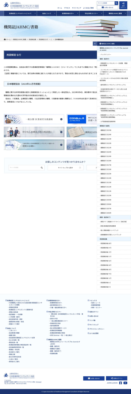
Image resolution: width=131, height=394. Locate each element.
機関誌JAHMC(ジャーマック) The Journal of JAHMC (114, 49)
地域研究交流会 (55, 323)
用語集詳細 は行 (106, 265)
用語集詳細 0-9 (106, 287)
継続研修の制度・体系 (16, 322)
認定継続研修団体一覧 (16, 347)
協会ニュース (95, 303)
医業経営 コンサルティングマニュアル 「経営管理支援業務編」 (113, 116)
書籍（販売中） (105, 59)
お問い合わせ (107, 7)
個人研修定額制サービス (58, 328)
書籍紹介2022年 (106, 143)
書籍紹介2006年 (106, 213)
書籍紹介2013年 (106, 182)
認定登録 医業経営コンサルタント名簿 (22, 338)
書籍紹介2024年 (106, 134)
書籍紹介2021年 (106, 148)
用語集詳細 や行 (106, 274)
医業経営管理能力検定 (57, 333)
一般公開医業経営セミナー (59, 321)
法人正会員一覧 (14, 340)
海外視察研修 (54, 326)
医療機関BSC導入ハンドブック (111, 235)
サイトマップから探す (65, 168)
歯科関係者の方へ (56, 305)
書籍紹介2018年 (106, 161)
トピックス (93, 300)
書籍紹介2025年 (106, 130)
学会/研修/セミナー (54, 312)
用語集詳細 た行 (106, 256)
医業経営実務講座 (56, 330)
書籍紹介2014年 (106, 178)
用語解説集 (32, 39)
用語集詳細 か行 (106, 248)
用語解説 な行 (43, 39)
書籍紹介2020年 (106, 152)
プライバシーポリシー (96, 329)
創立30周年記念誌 (15, 357)
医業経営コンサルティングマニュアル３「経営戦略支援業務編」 (113, 109)
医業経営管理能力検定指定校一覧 (20, 345)
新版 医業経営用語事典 (108, 226)
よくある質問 (93, 333)
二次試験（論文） (15, 317)
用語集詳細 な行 (106, 261)
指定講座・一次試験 (15, 314)
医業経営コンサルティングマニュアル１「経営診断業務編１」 (113, 96)
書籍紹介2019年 (106, 156)
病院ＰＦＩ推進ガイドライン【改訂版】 (114, 222)
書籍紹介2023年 (106, 139)
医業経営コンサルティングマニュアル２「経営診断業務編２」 (113, 103)
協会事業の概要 (14, 333)
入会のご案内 (13, 359)
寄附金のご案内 (14, 361)
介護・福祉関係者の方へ (58, 307)
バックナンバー (106, 54)
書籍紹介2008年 (106, 204)
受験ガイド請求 (14, 324)
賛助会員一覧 (13, 342)
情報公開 (12, 354)
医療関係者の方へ (56, 303)
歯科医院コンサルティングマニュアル (113, 85)
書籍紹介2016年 (106, 169)
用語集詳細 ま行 (106, 269)
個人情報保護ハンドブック (109, 230)
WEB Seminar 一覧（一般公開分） (61, 335)
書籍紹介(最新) (105, 126)
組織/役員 (12, 335)
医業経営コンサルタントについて (18, 300)
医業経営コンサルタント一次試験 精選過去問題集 (113, 64)
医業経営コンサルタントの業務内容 (21, 310)
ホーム (60, 8)
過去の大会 (54, 318)
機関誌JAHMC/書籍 (19, 39)
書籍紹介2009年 (106, 200)
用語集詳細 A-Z (106, 282)
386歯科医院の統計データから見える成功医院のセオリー (113, 90)
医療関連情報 (95, 305)
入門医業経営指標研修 (108, 121)
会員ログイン (93, 312)
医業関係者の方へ (54, 300)
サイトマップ (76, 8)
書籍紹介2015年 (106, 174)
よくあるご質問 (88, 8)
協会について (11, 328)
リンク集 (92, 320)
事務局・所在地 (14, 349)
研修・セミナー (96, 307)
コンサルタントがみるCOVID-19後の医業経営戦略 (114, 79)
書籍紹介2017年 (106, 165)
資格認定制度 (13, 307)
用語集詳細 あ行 (106, 243)
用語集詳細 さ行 (106, 252)
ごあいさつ (12, 330)
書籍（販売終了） (106, 217)
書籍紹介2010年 (106, 195)
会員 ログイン (123, 5)
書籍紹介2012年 (106, 187)
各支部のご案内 (14, 352)
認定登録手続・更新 (15, 319)
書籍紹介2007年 (106, 208)
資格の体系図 (13, 312)
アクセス (67, 8)
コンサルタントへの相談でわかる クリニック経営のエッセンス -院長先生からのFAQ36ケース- (114, 72)
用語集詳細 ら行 (106, 278)
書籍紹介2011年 (106, 191)
